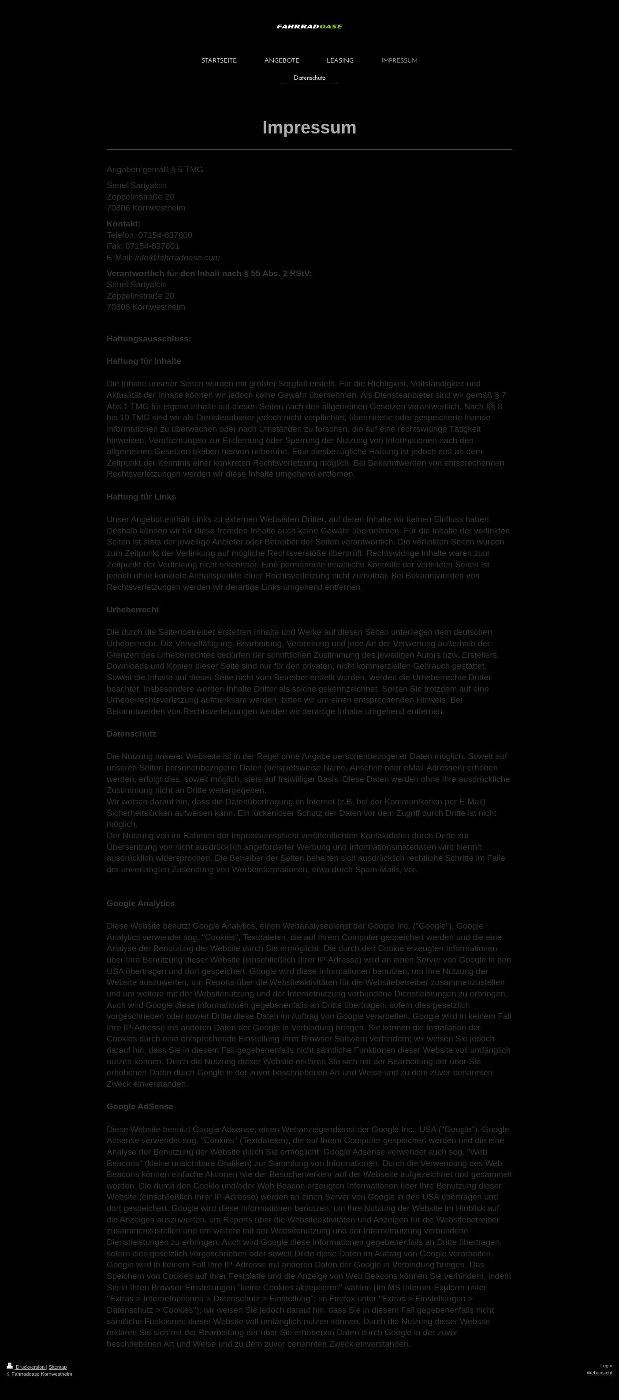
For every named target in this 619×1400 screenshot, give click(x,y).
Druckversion (26, 1367)
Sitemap (58, 1367)
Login (606, 1365)
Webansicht (599, 1372)
